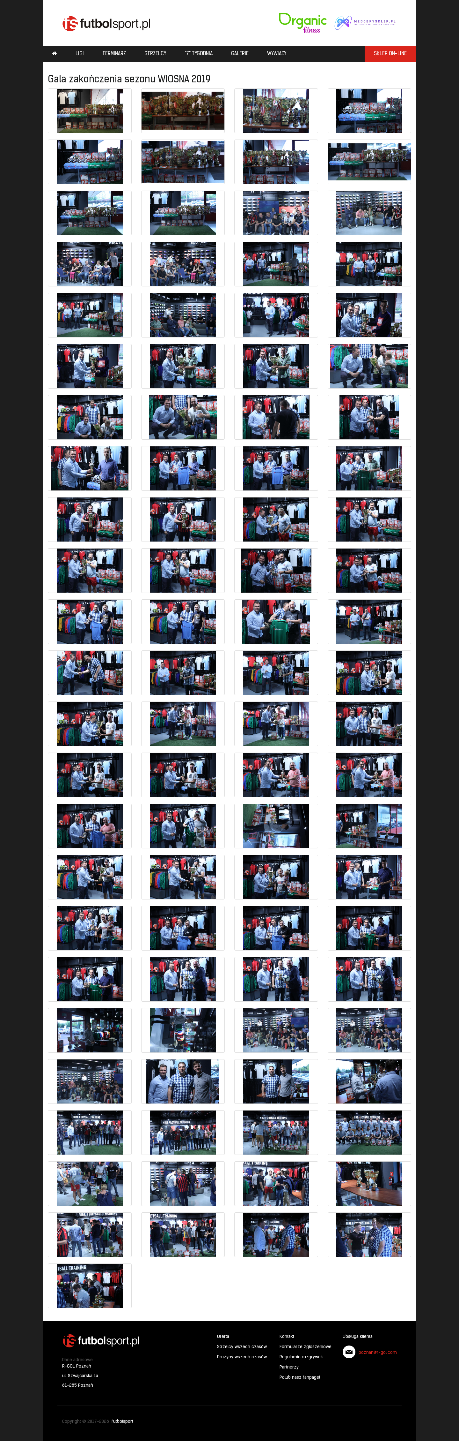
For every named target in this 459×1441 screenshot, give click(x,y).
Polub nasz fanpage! (300, 1377)
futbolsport (122, 1421)
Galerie (240, 54)
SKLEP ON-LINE (390, 54)
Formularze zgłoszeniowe (306, 1347)
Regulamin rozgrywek (301, 1357)
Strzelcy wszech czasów (242, 1347)
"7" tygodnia (199, 54)
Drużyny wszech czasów (242, 1357)
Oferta (223, 1336)
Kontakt (287, 1336)
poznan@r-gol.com (378, 1352)
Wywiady (276, 54)
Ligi (80, 54)
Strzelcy (155, 54)
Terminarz (114, 54)
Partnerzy (289, 1367)
